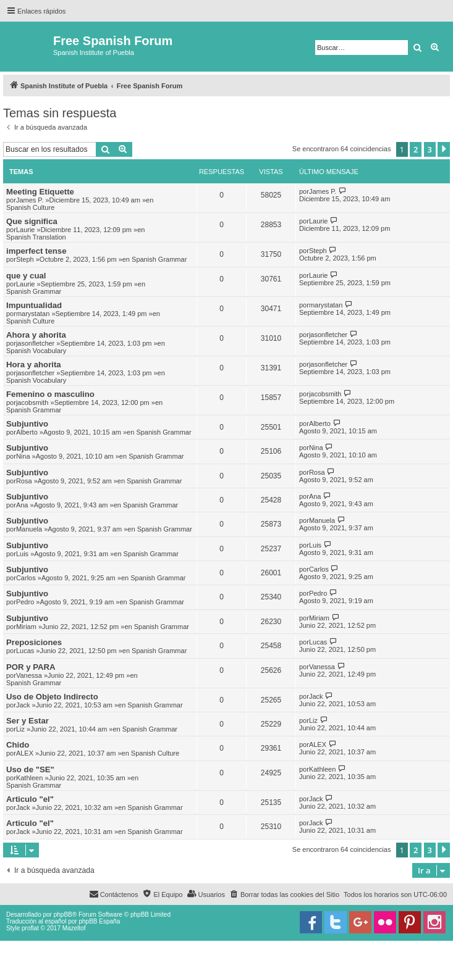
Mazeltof (74, 928)
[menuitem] (284, 894)
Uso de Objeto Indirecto (52, 696)
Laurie (25, 229)
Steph (25, 259)
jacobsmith (32, 402)
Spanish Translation (36, 237)
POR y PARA (31, 667)
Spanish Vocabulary (36, 350)
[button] (444, 149)
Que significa (31, 221)
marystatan (32, 313)
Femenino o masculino (50, 394)
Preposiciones (34, 642)
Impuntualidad (34, 305)
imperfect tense (36, 251)
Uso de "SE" (30, 769)
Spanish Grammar (159, 259)
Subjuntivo (27, 423)
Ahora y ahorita (36, 335)
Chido (17, 744)
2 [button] (415, 149)
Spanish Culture (30, 207)
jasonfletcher (35, 343)
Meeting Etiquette (40, 191)
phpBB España (99, 921)
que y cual (26, 275)
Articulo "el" (30, 799)
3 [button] (430, 149)
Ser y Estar (27, 720)
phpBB (63, 914)
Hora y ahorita (33, 364)
